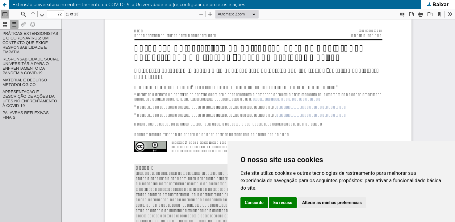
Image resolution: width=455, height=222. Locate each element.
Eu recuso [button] (282, 202)
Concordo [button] (254, 202)
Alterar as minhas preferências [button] (332, 202)
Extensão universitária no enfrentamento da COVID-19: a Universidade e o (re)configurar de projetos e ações (128, 4)
